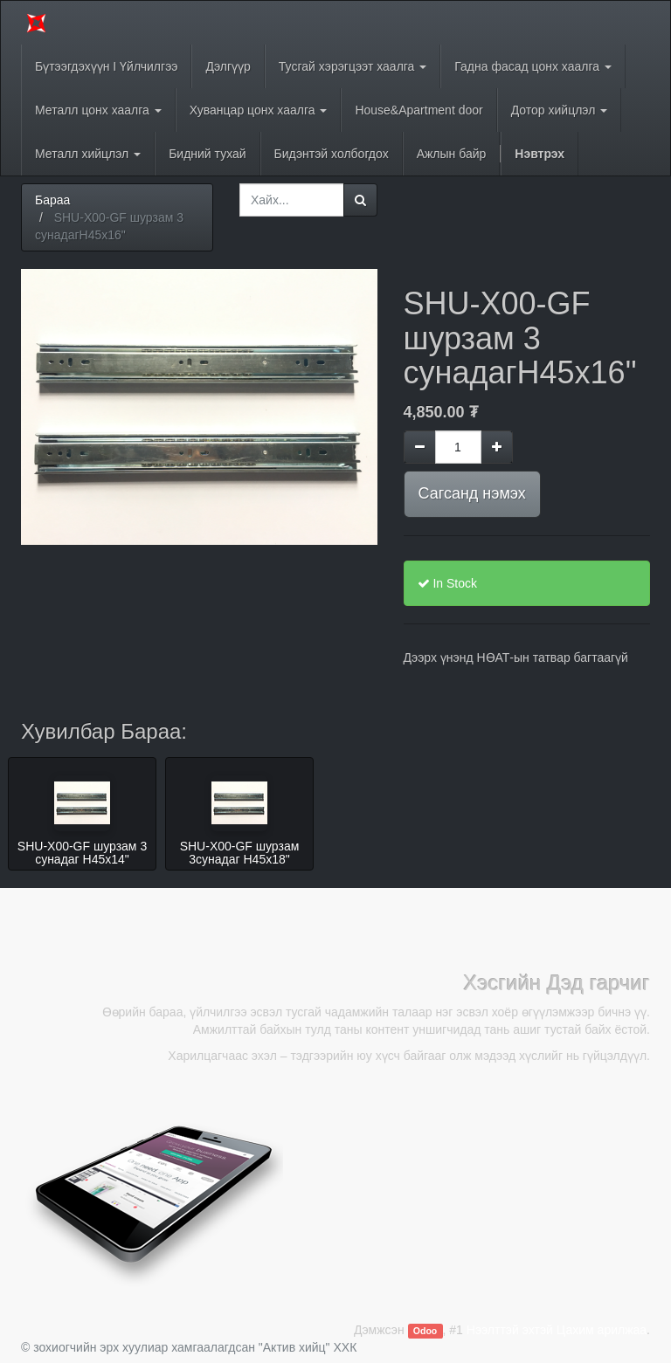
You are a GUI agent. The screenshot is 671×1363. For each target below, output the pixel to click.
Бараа (52, 200)
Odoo (425, 1330)
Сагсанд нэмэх (472, 493)
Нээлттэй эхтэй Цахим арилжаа (557, 1330)
